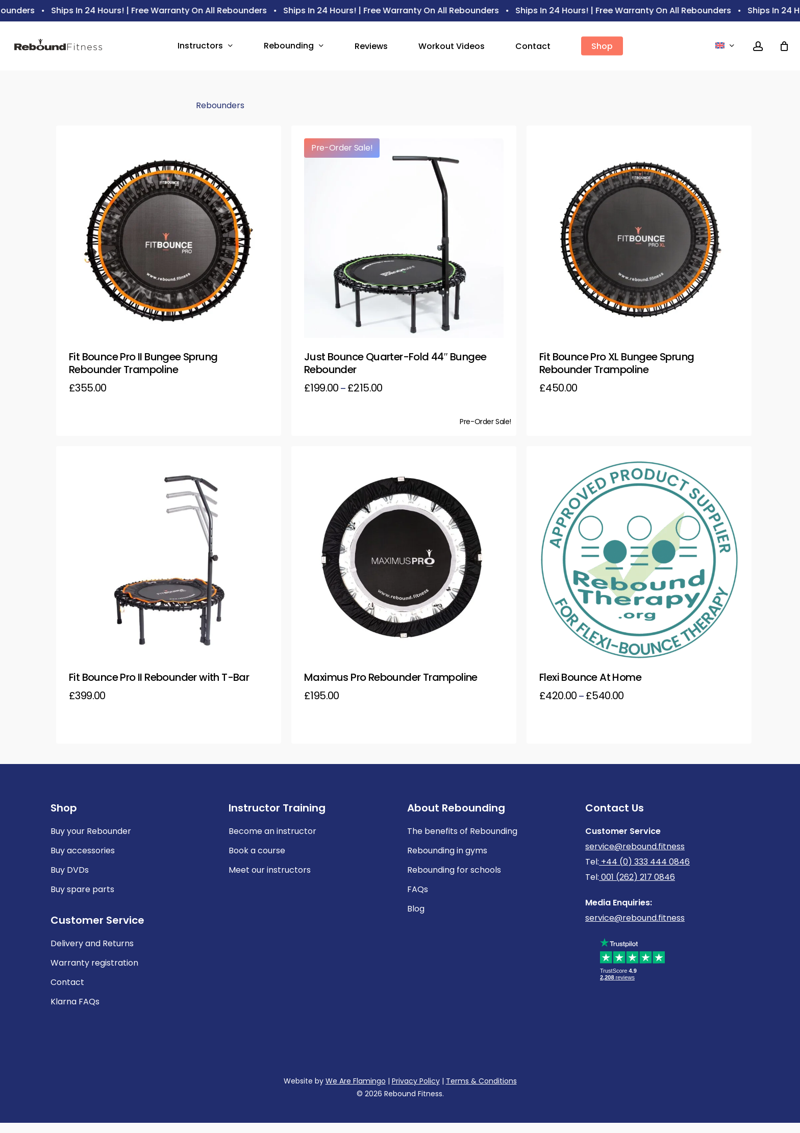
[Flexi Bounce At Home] (639, 558)
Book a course (257, 850)
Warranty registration (94, 963)
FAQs (417, 889)
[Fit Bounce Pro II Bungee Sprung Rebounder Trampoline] (168, 238)
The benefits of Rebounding (462, 831)
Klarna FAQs (75, 1001)
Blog (415, 909)
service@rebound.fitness (635, 846)
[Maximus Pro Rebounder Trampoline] (404, 558)
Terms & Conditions (481, 1081)
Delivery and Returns (92, 943)
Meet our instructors (270, 870)
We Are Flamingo (356, 1081)
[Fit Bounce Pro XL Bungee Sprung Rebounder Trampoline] (639, 238)
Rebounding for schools (454, 870)
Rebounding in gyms (447, 850)
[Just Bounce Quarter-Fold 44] (404, 238)
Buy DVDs (70, 870)
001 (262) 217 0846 (637, 877)
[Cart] (784, 46)
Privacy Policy (416, 1081)
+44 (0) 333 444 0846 (644, 862)
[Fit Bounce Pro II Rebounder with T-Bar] (168, 558)
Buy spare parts (82, 889)
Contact (67, 982)
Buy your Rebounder (91, 831)
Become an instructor (272, 831)
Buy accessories (83, 850)
